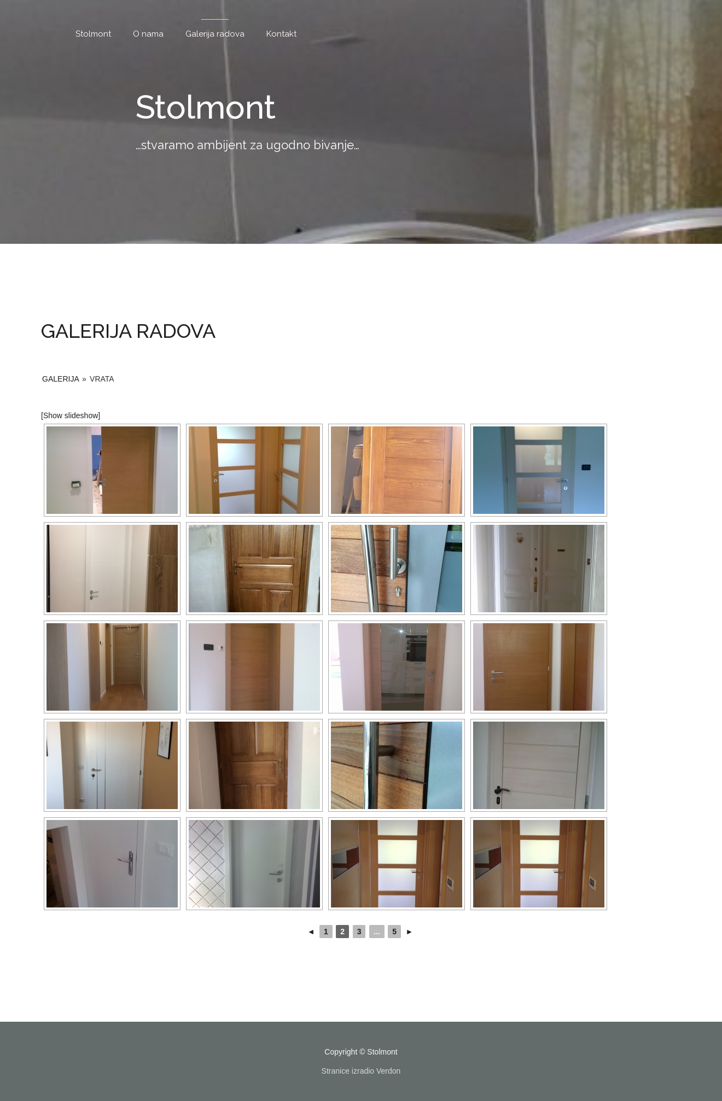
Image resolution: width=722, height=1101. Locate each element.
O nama (148, 34)
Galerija (60, 378)
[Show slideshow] (70, 415)
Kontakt (281, 34)
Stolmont (93, 34)
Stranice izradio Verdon (361, 1071)
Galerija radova (214, 34)
